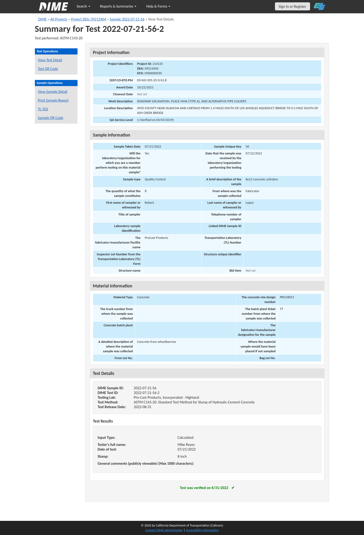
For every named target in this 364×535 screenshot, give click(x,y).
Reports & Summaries (118, 6)
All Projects (58, 19)
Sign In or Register (292, 6)
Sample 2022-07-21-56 (127, 19)
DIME (42, 19)
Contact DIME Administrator (164, 530)
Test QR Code (48, 68)
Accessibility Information (202, 530)
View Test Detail (50, 60)
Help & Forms (158, 6)
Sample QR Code (50, 118)
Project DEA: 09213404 (88, 19)
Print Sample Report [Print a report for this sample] (53, 100)
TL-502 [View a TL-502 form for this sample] (43, 109)
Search (83, 6)
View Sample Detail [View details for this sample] (52, 91)
